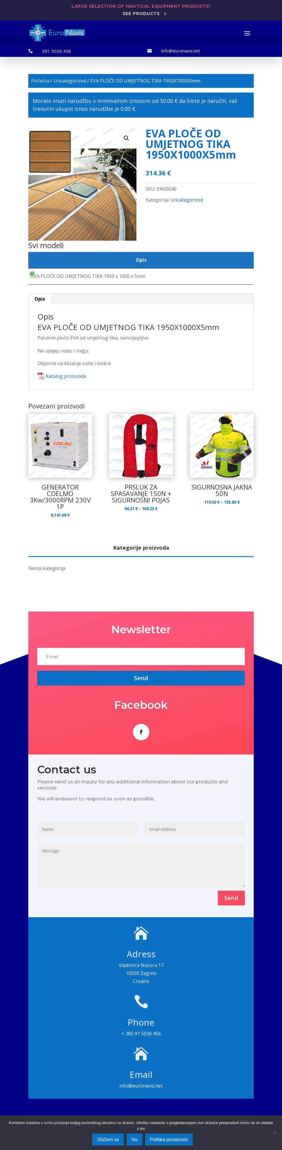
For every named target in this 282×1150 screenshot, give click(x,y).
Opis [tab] (39, 307)
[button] (126, 138)
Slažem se (108, 1139)
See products (141, 13)
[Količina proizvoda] (227, 280)
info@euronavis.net (180, 51)
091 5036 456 (56, 51)
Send (231, 906)
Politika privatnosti (169, 1139)
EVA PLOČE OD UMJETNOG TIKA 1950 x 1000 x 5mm (88, 280)
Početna (40, 81)
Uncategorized (70, 81)
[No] (275, 1133)
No (134, 1139)
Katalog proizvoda (66, 384)
